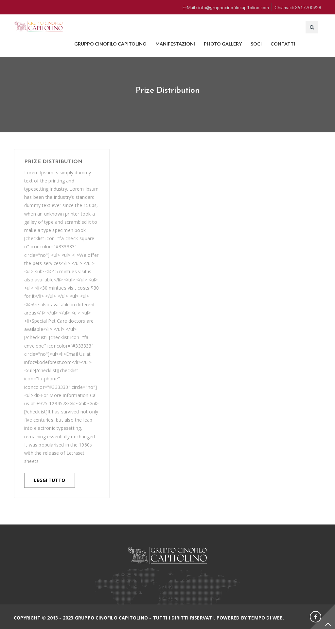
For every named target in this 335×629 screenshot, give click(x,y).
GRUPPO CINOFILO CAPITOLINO (110, 44)
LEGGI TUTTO (49, 480)
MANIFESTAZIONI (175, 44)
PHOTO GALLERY (223, 44)
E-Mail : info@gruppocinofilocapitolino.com (226, 7)
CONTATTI (283, 44)
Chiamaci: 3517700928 (297, 7)
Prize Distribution (53, 161)
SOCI (256, 44)
